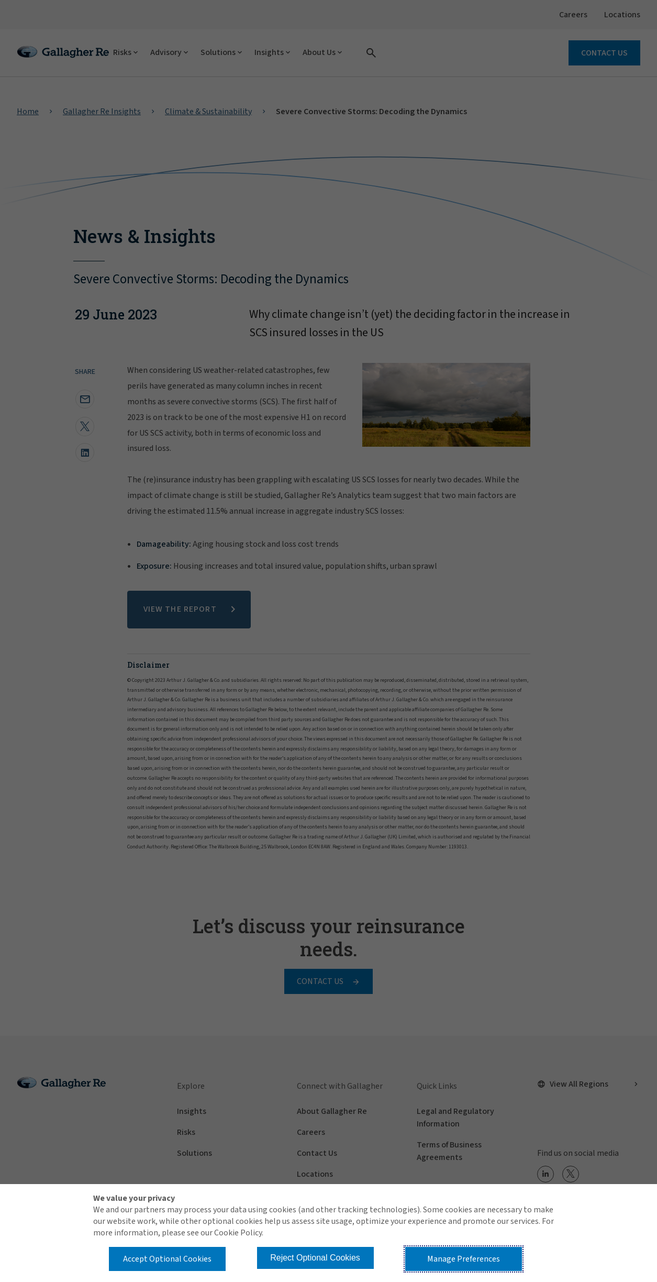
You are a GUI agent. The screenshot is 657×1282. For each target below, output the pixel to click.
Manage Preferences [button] (463, 1259)
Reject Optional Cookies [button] (315, 1257)
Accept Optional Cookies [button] (167, 1259)
